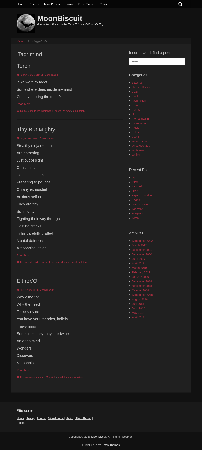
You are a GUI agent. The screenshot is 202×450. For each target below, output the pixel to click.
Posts (103, 4)
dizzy (135, 91)
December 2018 (142, 281)
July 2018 (138, 303)
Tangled (137, 186)
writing (136, 154)
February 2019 (141, 272)
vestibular (138, 150)
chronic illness (141, 87)
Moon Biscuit (51, 74)
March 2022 (139, 245)
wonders (78, 377)
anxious (56, 262)
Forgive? (137, 213)
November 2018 (142, 285)
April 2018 (138, 317)
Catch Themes (111, 444)
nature (136, 132)
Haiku (69, 4)
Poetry (30, 418)
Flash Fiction (86, 4)
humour (31, 110)
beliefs (52, 377)
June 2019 (138, 258)
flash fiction (139, 100)
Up (133, 177)
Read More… (25, 104)
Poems (34, 4)
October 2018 (140, 290)
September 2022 (142, 240)
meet (68, 110)
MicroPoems (52, 4)
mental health (32, 262)
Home (20, 4)
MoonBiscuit (59, 18)
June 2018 (138, 308)
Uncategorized (141, 145)
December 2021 (142, 249)
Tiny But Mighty (36, 129)
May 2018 (138, 312)
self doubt (83, 262)
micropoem (47, 110)
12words (137, 82)
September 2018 (142, 294)
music (135, 127)
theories (68, 377)
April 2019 (138, 263)
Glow (135, 181)
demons (65, 262)
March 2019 (139, 267)
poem (58, 110)
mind (75, 110)
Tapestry (137, 208)
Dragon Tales (140, 204)
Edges (136, 199)
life (38, 110)
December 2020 (142, 254)
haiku (23, 110)
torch (82, 110)
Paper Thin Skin (142, 195)
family (135, 96)
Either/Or (28, 281)
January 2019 (140, 276)
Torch (23, 66)
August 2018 (140, 299)
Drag (135, 190)
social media (139, 141)
